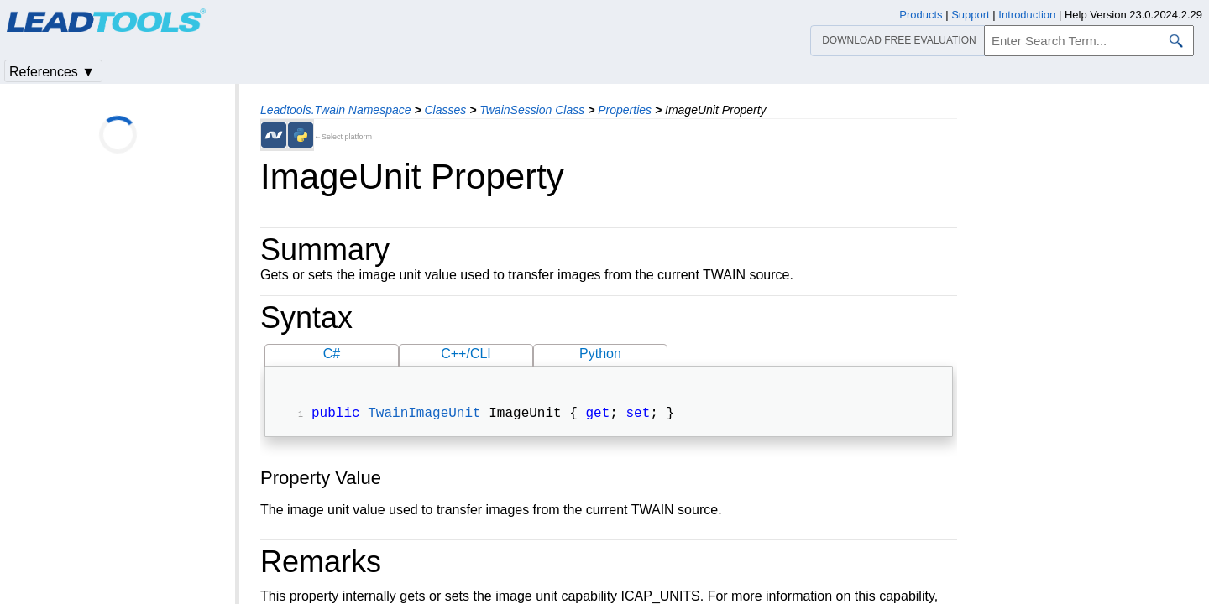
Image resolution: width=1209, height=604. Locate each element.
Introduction (1026, 14)
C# (331, 353)
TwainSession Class (531, 110)
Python (600, 353)
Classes (445, 110)
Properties (625, 110)
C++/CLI (466, 353)
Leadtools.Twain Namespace (335, 110)
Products (920, 14)
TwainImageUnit (424, 415)
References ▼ (52, 72)
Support (970, 14)
